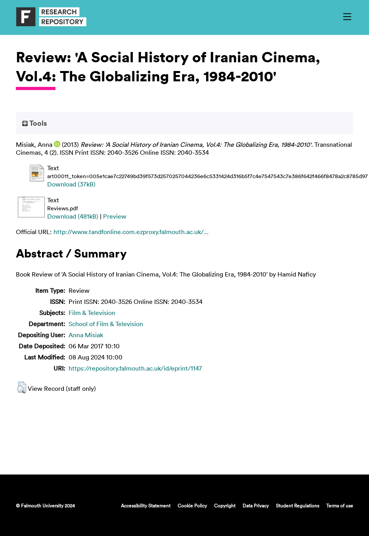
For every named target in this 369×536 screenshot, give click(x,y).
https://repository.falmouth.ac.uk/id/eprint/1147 (135, 368)
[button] (21, 388)
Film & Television (92, 313)
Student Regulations (297, 505)
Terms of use (339, 505)
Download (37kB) (71, 184)
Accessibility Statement (145, 505)
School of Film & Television (106, 324)
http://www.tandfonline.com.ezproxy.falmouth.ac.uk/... (131, 232)
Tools (34, 123)
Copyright (224, 505)
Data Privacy (256, 505)
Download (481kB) (72, 216)
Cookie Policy (192, 505)
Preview (114, 216)
